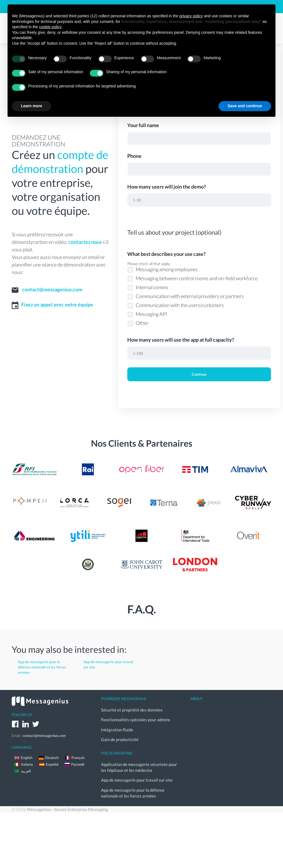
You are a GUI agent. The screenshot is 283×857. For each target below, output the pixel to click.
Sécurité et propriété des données (132, 708)
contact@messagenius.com (52, 289)
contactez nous (85, 242)
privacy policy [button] (191, 16)
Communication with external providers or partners (190, 296)
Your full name (143, 125)
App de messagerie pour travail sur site (108, 664)
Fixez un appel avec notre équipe (57, 304)
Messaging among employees (167, 269)
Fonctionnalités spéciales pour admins (135, 717)
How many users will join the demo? (166, 186)
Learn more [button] (31, 106)
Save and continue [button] (244, 106)
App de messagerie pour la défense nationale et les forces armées (42, 667)
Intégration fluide (117, 726)
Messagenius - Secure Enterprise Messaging (67, 800)
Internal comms (152, 287)
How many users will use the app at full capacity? (180, 339)
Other (142, 323)
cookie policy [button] (50, 27)
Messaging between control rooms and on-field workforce (197, 278)
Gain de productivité (119, 734)
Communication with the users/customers (180, 305)
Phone (134, 156)
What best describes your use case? (166, 254)
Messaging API (151, 314)
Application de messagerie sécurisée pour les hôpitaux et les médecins (139, 761)
